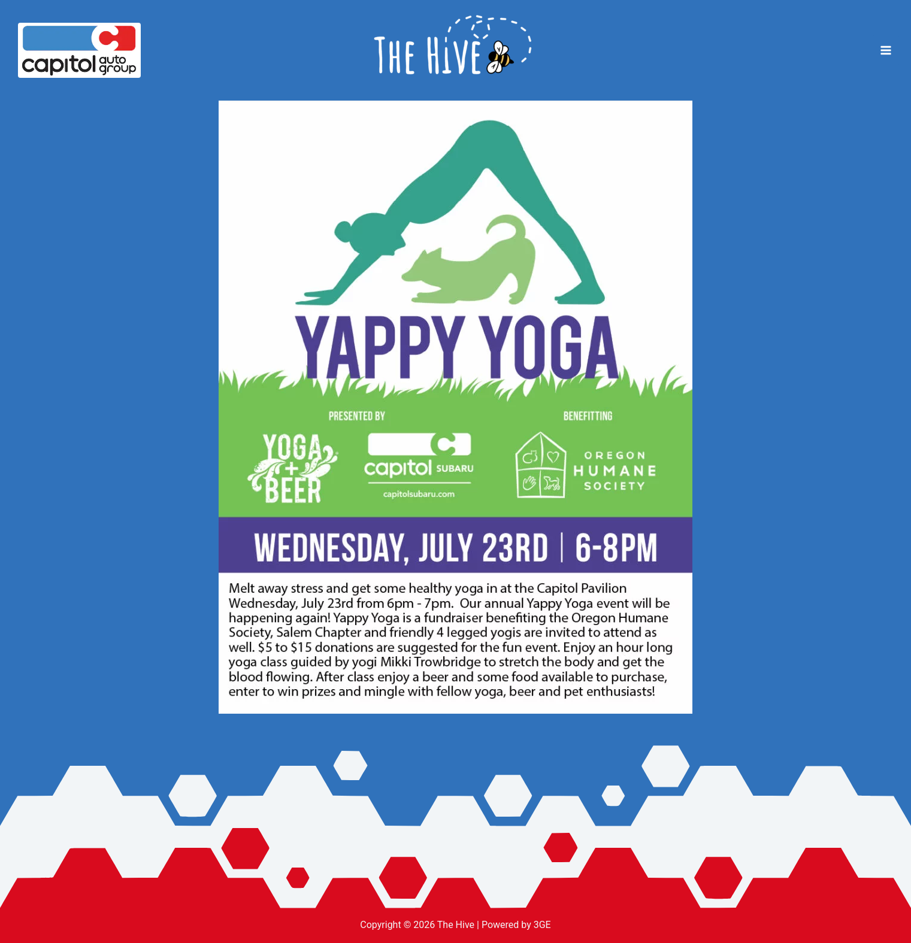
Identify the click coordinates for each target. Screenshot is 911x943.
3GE (542, 924)
